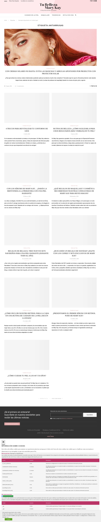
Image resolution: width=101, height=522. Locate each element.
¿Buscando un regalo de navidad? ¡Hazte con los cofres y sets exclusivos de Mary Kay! (74, 253)
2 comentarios (19, 86)
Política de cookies (68, 430)
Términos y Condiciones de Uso (51, 430)
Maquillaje (45, 15)
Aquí (38, 515)
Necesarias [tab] (6, 453)
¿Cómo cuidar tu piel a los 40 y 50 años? (27, 376)
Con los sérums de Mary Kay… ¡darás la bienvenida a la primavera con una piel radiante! (27, 191)
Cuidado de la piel (32, 15)
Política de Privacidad (33, 430)
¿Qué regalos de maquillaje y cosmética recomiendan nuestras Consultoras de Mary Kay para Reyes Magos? (74, 191)
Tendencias (56, 15)
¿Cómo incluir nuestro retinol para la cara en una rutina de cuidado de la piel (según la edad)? (27, 315)
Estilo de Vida (68, 15)
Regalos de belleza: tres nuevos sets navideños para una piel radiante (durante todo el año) (26, 253)
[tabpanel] (50, 473)
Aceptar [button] (8, 519)
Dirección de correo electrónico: (58, 411)
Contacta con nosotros (12, 424)
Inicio (5, 1)
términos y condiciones (67, 418)
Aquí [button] (7, 517)
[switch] (2, 496)
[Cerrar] (3, 442)
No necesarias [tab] (7, 494)
